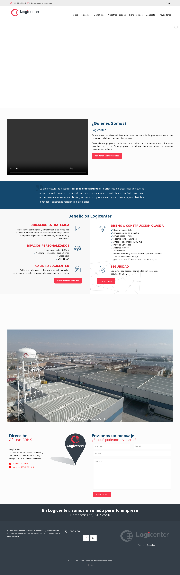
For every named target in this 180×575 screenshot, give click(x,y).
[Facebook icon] (166, 3)
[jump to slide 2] (82, 419)
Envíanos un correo (20, 463)
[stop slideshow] (104, 418)
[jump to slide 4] (88, 419)
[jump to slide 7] (97, 419)
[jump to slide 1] (79, 419)
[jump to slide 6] (94, 419)
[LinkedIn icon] (169, 3)
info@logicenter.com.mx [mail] (40, 3)
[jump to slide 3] (85, 419)
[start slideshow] (74, 418)
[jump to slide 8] (100, 419)
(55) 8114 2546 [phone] (19, 3)
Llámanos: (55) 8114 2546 (23, 467)
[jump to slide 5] (91, 419)
